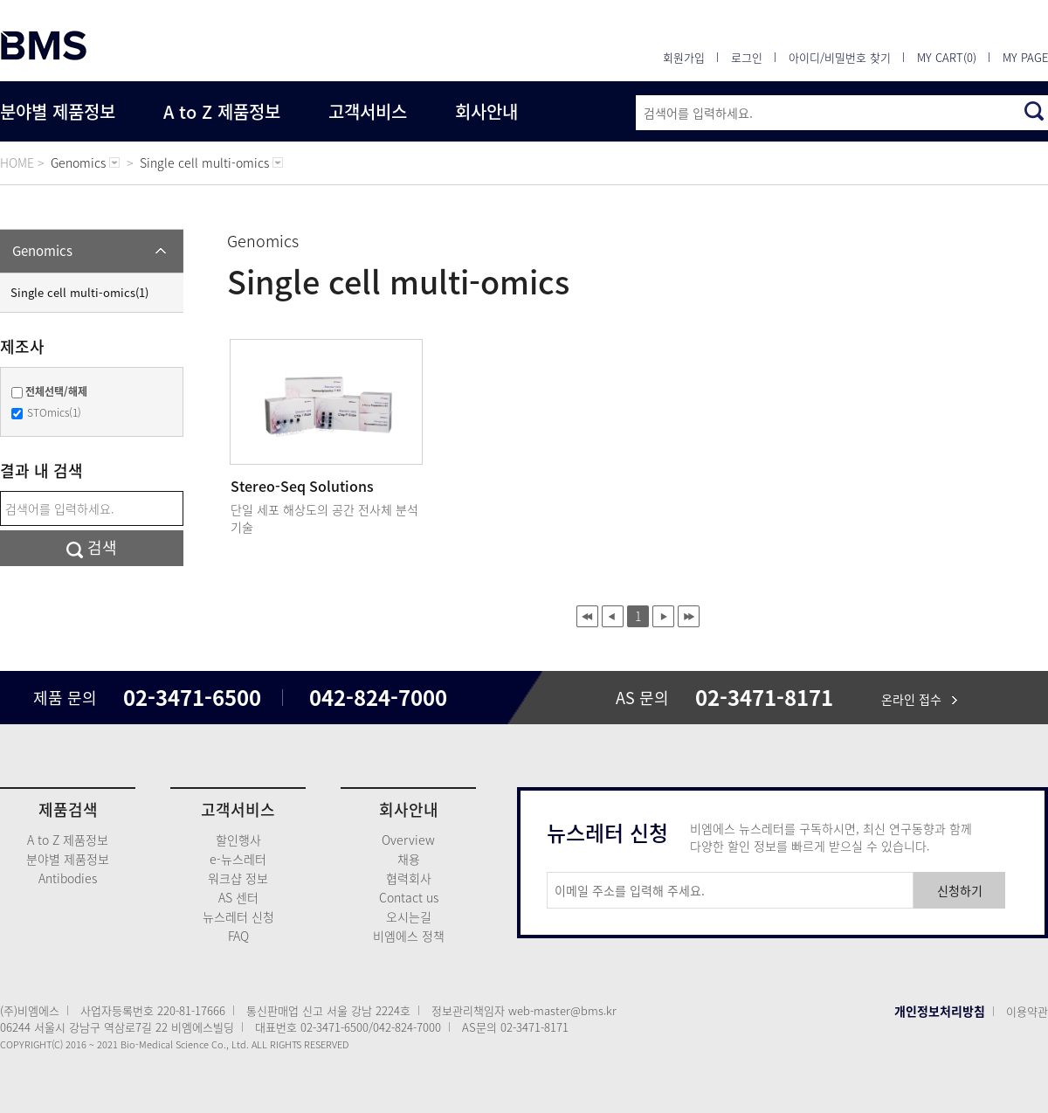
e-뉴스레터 (238, 859)
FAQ (238, 935)
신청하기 (959, 890)
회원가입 (684, 57)
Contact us (408, 897)
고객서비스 (367, 111)
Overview (408, 839)
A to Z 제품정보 (221, 111)
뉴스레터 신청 (238, 916)
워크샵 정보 (238, 878)
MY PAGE (1025, 57)
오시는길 (408, 916)
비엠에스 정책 (409, 935)
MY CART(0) (946, 57)
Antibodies (67, 878)
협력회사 (408, 878)
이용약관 (1027, 1011)
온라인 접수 (919, 699)
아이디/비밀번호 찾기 (840, 57)
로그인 (746, 57)
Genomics (42, 250)
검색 (91, 547)
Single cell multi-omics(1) (79, 292)
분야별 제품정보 (57, 111)
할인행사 (238, 839)
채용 (408, 859)
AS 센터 (238, 897)
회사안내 (486, 111)
